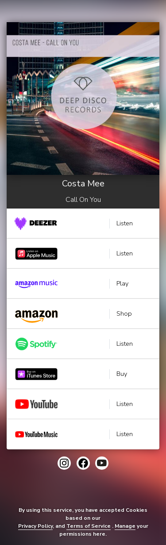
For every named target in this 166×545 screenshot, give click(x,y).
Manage (125, 526)
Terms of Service (88, 526)
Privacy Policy (35, 526)
